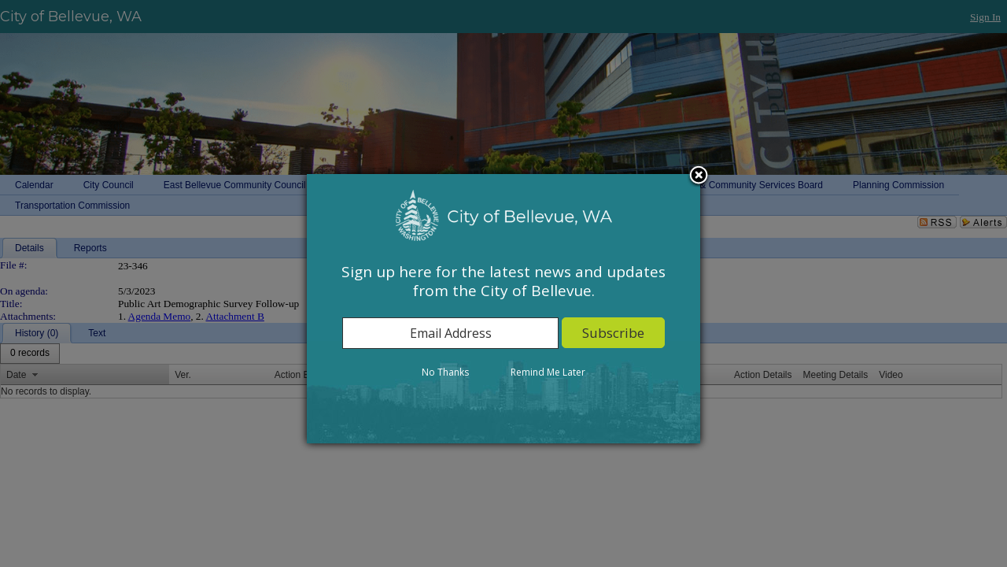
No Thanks (445, 372)
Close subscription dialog (698, 176)
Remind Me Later (548, 372)
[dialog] (503, 308)
